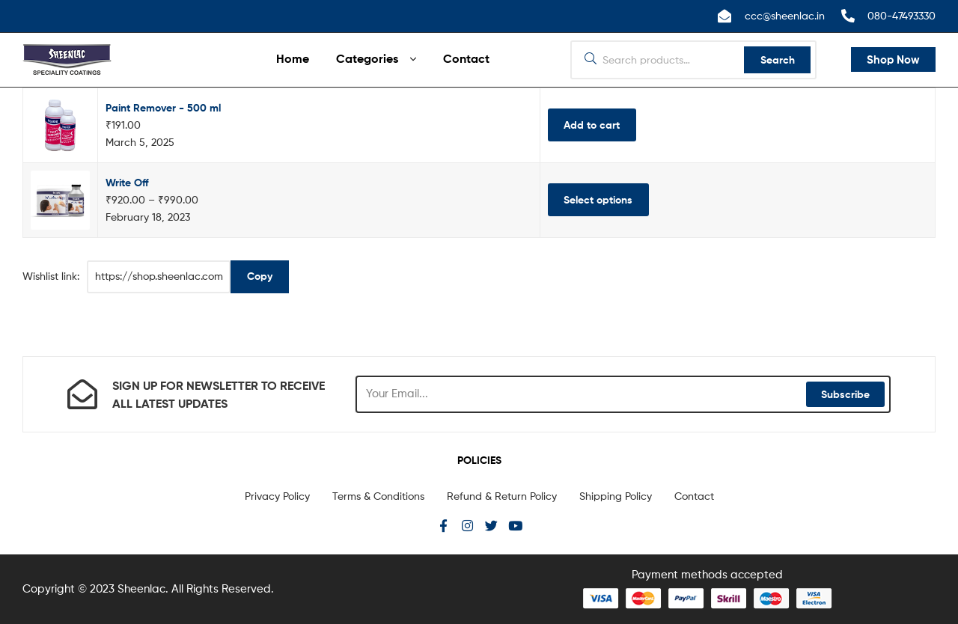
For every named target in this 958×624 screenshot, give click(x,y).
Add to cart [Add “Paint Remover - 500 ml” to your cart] (592, 125)
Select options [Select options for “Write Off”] (598, 200)
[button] (893, 60)
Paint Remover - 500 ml (163, 107)
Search (777, 60)
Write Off (127, 182)
